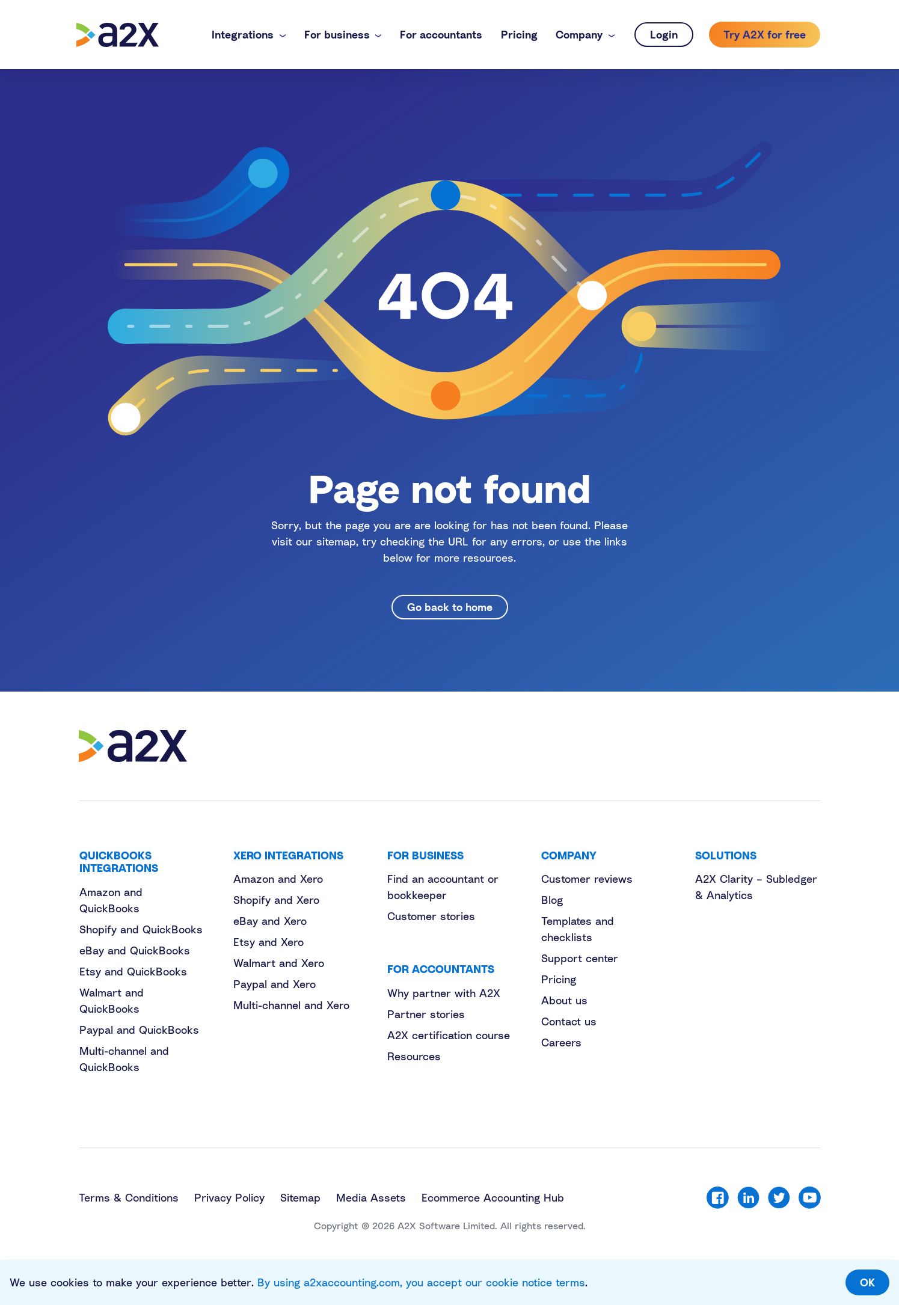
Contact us (569, 1021)
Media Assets (371, 1197)
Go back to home (449, 606)
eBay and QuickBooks (134, 950)
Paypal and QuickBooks (139, 1029)
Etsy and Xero (268, 941)
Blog (552, 899)
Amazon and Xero (278, 878)
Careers (561, 1042)
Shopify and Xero (276, 899)
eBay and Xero (270, 920)
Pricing (558, 979)
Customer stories (431, 916)
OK (867, 1282)
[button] (249, 34)
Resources (414, 1056)
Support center (579, 958)
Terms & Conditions (129, 1197)
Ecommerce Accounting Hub (493, 1197)
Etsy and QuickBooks (133, 971)
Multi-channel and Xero (291, 1005)
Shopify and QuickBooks (141, 929)
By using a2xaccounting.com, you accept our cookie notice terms (421, 1282)
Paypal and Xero (274, 983)
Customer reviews (587, 878)
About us (564, 1000)
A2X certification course (448, 1035)
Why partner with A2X (443, 992)
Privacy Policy (229, 1197)
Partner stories (426, 1014)
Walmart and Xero (278, 962)
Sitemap (300, 1197)
